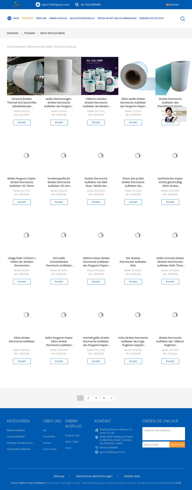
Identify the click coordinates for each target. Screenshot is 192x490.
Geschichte (49, 436)
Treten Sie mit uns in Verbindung (117, 18)
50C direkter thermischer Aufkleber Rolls (133, 261)
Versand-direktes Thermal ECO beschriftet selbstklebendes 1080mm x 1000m (21, 104)
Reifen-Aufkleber (16, 430)
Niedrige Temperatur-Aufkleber (24, 442)
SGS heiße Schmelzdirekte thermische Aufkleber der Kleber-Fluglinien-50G (59, 265)
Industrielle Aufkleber (19, 449)
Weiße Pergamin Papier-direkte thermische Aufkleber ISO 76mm (21, 182)
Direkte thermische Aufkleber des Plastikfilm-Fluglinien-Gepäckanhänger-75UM (170, 104)
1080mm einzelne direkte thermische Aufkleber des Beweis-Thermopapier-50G (96, 104)
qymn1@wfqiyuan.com (55, 4)
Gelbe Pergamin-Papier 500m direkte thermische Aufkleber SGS (59, 343)
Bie (44, 430)
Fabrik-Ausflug (58, 18)
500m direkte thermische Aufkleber (22, 339)
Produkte (27, 18)
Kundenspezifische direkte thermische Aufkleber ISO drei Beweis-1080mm (59, 184)
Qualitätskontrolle (82, 18)
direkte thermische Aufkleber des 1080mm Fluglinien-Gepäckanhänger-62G (170, 343)
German (174, 4)
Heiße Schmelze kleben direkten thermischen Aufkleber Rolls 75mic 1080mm (170, 263)
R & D (68, 448)
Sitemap (59, 476)
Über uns (41, 18)
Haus (13, 18)
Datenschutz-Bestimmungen (94, 476)
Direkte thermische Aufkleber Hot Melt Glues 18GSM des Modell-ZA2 (96, 184)
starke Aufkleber (16, 436)
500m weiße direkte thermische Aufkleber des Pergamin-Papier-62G (133, 104)
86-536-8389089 (91, 4)
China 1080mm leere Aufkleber (28, 482)
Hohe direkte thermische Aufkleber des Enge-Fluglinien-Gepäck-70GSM (133, 343)
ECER (178, 482)
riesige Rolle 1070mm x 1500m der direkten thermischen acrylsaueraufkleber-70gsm (22, 265)
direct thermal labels (52, 33)
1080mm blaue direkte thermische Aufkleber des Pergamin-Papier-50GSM (96, 263)
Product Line (72, 435)
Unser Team (49, 449)
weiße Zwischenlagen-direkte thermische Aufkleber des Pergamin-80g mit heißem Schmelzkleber (58, 106)
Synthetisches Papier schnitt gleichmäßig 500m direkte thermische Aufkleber (170, 184)
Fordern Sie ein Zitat (151, 18)
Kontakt (22, 122)
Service (47, 442)
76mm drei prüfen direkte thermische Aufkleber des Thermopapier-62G (133, 184)
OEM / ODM (71, 441)
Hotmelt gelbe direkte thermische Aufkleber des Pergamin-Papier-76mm (96, 343)
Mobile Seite (132, 476)
